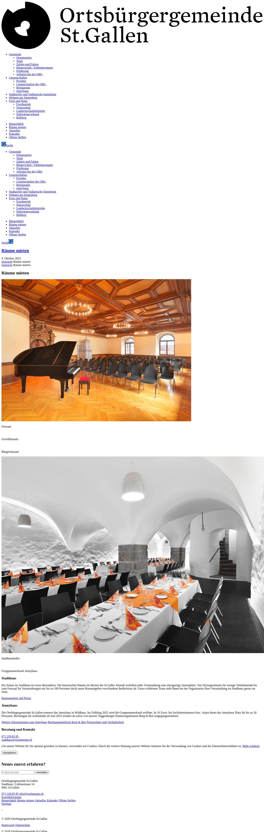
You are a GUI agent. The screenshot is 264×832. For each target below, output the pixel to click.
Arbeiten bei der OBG (29, 74)
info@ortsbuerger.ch (31, 793)
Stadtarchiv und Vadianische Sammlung (32, 94)
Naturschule (23, 107)
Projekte (21, 81)
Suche (7, 145)
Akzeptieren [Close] (9, 752)
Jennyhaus (22, 91)
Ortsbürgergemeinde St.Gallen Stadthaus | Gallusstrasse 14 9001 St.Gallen (19, 784)
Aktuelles (14, 130)
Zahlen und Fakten (27, 64)
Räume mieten (17, 127)
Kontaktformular (11, 797)
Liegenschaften (18, 77)
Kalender (14, 133)
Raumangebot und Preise (16, 698)
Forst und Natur (18, 100)
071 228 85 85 (10, 736)
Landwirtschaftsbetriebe (30, 110)
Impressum (8, 825)
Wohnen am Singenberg (23, 97)
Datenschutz (22, 825)
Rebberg (21, 117)
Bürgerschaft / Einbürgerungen (34, 67)
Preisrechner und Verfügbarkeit (105, 722)
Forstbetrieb (23, 104)
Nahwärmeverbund (27, 114)
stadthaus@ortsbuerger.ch (16, 739)
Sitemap (6, 803)
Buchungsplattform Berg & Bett (67, 722)
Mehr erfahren (251, 746)
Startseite (7, 261)
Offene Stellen (17, 137)
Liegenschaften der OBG (31, 84)
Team (19, 61)
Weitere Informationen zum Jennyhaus (24, 722)
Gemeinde (15, 54)
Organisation (23, 57)
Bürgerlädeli (16, 123)
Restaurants (23, 87)
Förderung (22, 71)
